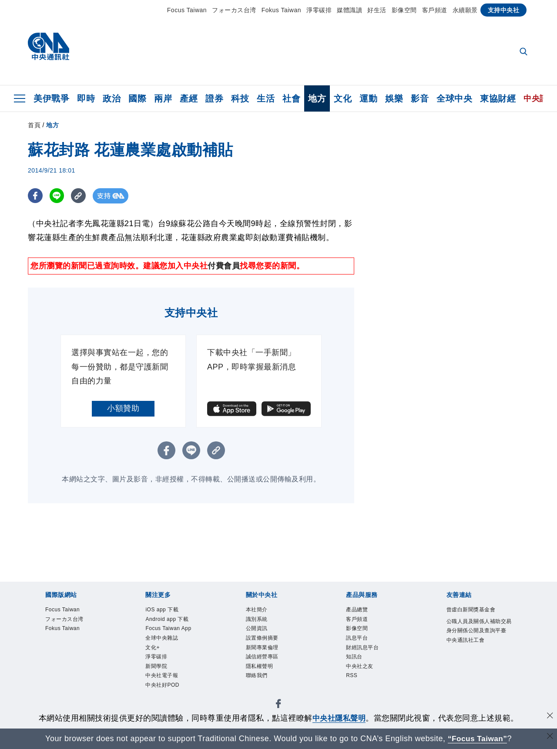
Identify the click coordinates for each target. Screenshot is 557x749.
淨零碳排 (319, 10)
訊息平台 (357, 638)
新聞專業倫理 (262, 647)
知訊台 (354, 657)
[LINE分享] (57, 195)
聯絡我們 (257, 675)
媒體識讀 (349, 10)
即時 (86, 98)
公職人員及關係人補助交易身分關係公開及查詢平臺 (479, 626)
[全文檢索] (524, 52)
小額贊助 (123, 408)
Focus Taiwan (187, 10)
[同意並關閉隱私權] (550, 717)
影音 (420, 98)
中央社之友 (359, 666)
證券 (214, 98)
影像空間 (404, 10)
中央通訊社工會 (465, 640)
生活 (266, 98)
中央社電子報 (161, 675)
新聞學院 (156, 666)
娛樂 (394, 98)
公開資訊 (257, 628)
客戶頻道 (434, 10)
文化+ (152, 647)
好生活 (376, 10)
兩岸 (163, 98)
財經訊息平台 (362, 647)
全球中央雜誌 (161, 638)
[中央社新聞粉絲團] (278, 705)
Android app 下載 (166, 619)
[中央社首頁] (48, 48)
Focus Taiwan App (168, 628)
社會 (291, 98)
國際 (137, 98)
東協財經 (498, 98)
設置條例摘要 (262, 638)
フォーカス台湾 (234, 10)
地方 (317, 98)
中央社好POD (162, 685)
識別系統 (257, 619)
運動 (368, 98)
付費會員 (224, 265)
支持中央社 (504, 10)
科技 (240, 98)
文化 (343, 98)
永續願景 (465, 10)
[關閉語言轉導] (550, 737)
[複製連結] (79, 195)
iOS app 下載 (161, 610)
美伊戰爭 (51, 98)
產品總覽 (357, 610)
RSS (351, 675)
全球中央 (454, 98)
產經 (189, 98)
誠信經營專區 (262, 657)
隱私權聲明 (259, 666)
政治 (112, 98)
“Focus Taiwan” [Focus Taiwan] (477, 738)
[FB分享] (35, 195)
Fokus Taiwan (281, 10)
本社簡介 (257, 610)
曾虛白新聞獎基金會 (471, 610)
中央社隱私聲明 (339, 718)
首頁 (34, 125)
